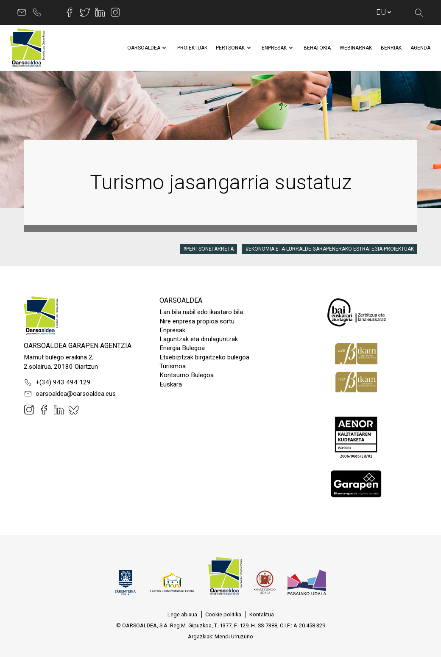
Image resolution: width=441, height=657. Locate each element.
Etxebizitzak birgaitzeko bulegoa (204, 357)
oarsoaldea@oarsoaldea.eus (70, 393)
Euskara (170, 384)
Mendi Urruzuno (234, 636)
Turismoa (172, 366)
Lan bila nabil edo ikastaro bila (201, 312)
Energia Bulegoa (182, 348)
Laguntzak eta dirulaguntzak (198, 339)
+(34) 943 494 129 (57, 382)
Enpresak (172, 330)
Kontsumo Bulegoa (186, 375)
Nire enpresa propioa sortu (196, 321)
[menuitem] (143, 48)
